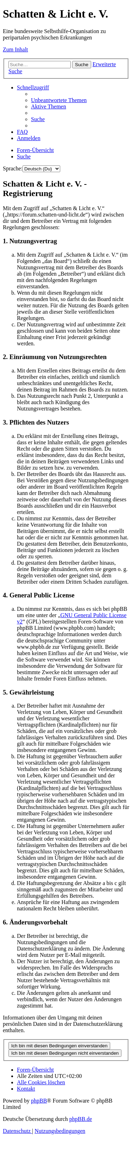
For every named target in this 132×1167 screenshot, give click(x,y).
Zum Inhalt (15, 49)
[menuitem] (59, 100)
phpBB (39, 1101)
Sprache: (13, 168)
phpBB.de (80, 1119)
